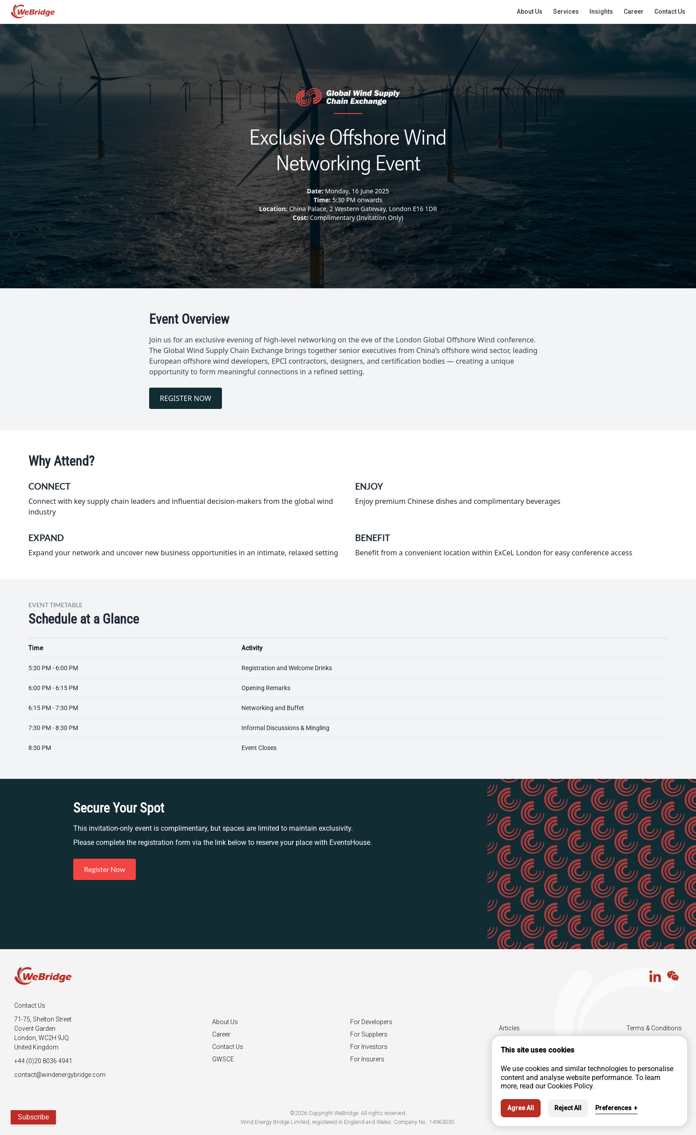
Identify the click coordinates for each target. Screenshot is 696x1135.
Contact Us (227, 1046)
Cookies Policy (570, 1086)
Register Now (104, 869)
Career (221, 1034)
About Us (225, 1021)
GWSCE (223, 1059)
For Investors (369, 1046)
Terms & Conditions (654, 1028)
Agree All (520, 1107)
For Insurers (367, 1059)
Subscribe (33, 1117)
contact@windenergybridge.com (60, 1074)
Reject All (567, 1107)
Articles (509, 1028)
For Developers (371, 1021)
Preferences (616, 1108)
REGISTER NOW (185, 398)
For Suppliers (369, 1034)
